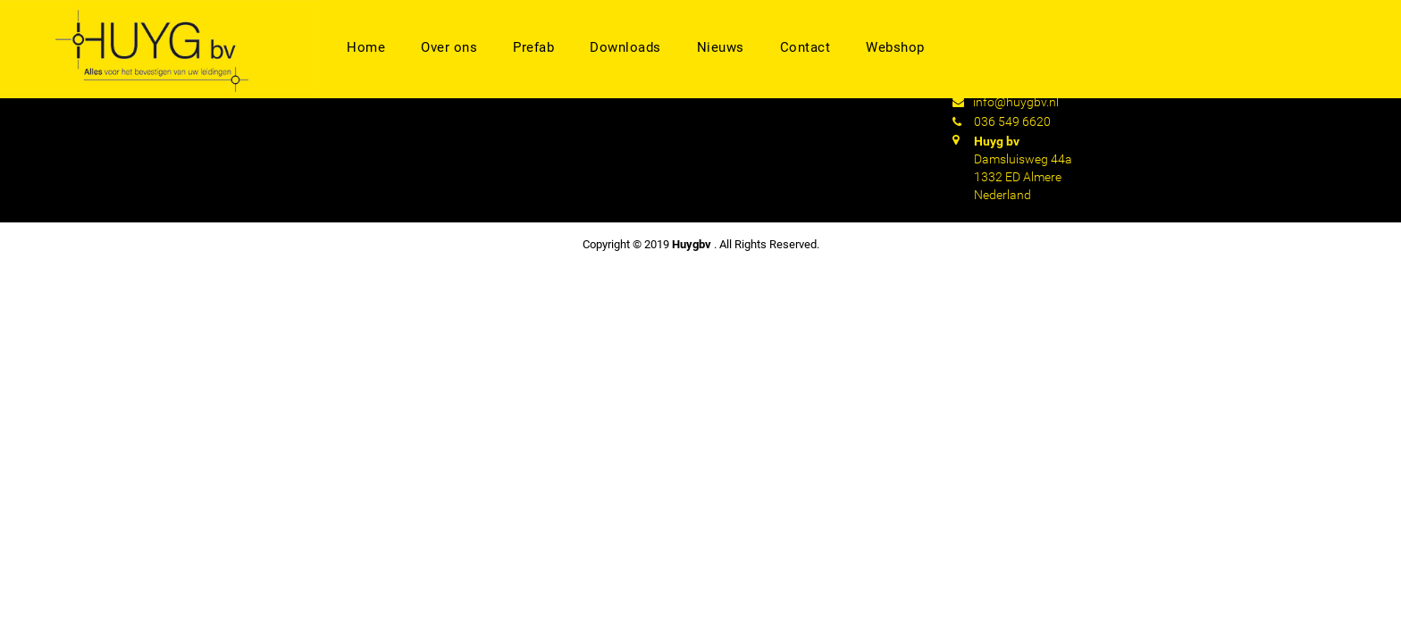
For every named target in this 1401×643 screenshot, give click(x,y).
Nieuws (720, 47)
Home (366, 47)
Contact (805, 47)
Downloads (625, 47)
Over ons (449, 47)
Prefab (533, 47)
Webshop (895, 47)
